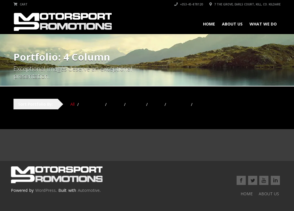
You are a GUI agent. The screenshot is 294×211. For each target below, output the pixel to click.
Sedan (156, 104)
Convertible (92, 104)
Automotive (89, 190)
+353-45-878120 (188, 4)
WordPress (45, 190)
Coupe (115, 104)
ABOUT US (232, 24)
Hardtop (136, 104)
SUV (199, 104)
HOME (209, 24)
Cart (20, 4)
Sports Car (178, 104)
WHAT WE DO (263, 24)
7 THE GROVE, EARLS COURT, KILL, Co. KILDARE (245, 4)
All (72, 104)
